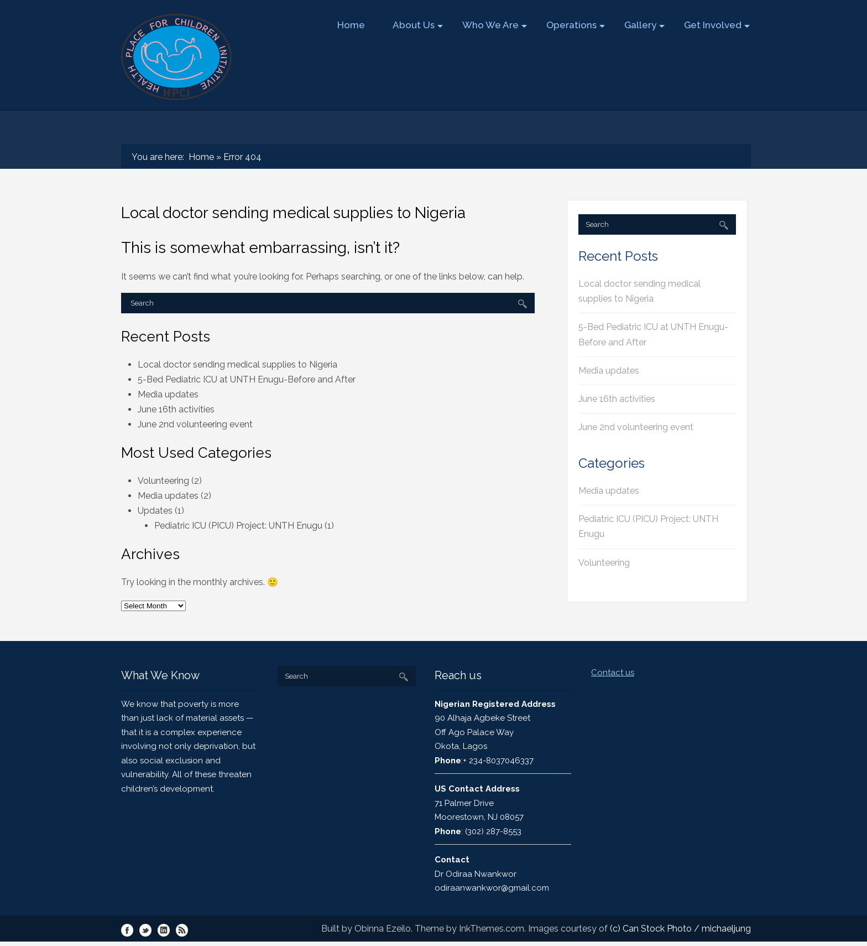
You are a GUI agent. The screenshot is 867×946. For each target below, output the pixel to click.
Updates (155, 510)
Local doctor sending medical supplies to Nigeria (237, 364)
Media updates (168, 394)
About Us (417, 24)
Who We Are (494, 24)
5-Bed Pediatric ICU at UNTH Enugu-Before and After (247, 379)
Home (351, 24)
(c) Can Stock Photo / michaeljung (680, 928)
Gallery (644, 24)
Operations (575, 24)
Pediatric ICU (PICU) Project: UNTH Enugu (238, 525)
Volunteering (163, 480)
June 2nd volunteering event (195, 424)
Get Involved (716, 24)
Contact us (612, 673)
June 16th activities (176, 409)
